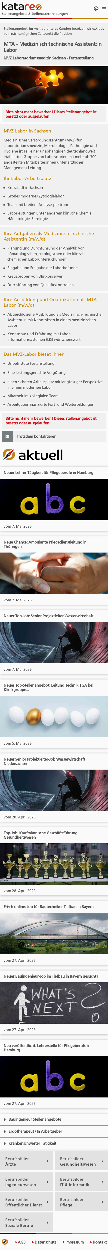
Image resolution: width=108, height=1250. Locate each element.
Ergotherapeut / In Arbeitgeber (33, 1131)
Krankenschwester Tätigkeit (30, 1143)
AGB (20, 1242)
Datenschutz (44, 1242)
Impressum (73, 1242)
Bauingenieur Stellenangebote (32, 1119)
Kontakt (98, 1242)
